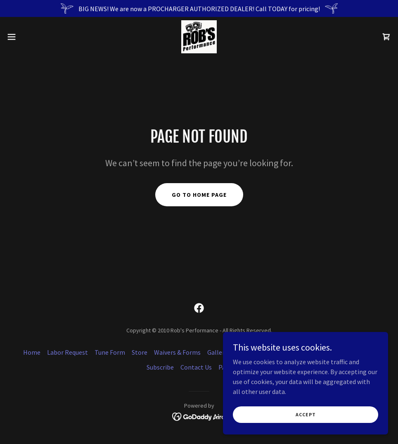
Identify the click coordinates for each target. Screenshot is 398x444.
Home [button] (31, 352)
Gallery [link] (217, 352)
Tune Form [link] (110, 352)
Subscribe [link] (160, 367)
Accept (306, 414)
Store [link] (139, 352)
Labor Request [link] (67, 352)
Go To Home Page (199, 194)
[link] (199, 36)
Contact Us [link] (196, 367)
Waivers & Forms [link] (177, 352)
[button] (32, 37)
